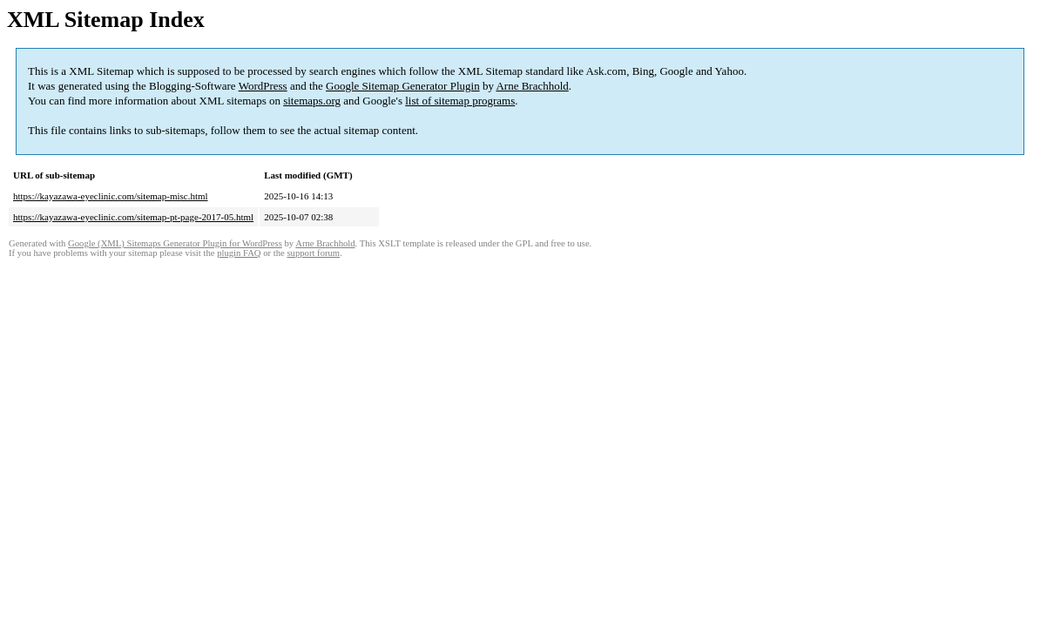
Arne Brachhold (532, 85)
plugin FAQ (238, 253)
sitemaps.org (312, 100)
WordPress (263, 85)
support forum (313, 253)
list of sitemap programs (460, 100)
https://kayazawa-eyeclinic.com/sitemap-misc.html (110, 196)
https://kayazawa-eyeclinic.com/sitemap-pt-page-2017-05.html (133, 217)
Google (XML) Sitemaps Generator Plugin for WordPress (175, 243)
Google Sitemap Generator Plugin (403, 85)
